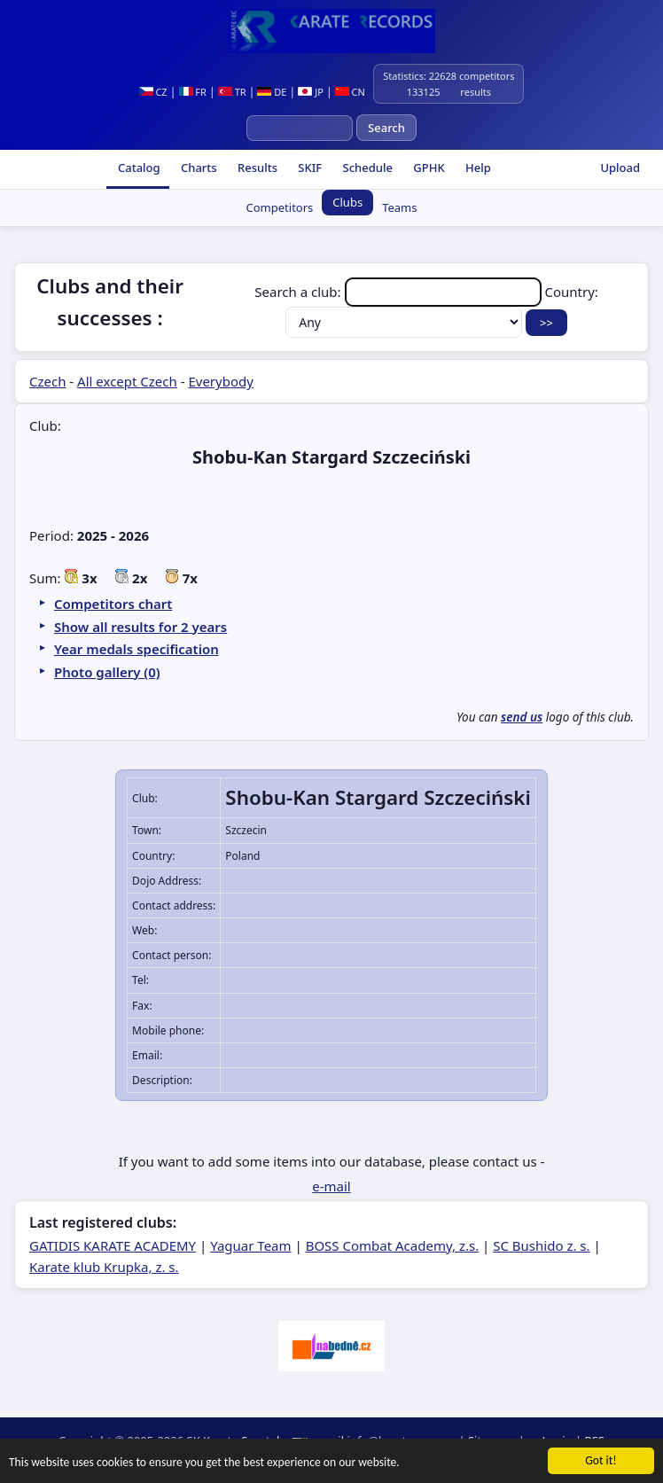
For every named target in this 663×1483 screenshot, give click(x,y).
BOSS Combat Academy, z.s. (393, 1245)
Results (256, 168)
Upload (620, 168)
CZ (153, 91)
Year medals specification (136, 649)
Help (477, 168)
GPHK (427, 168)
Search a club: (399, 292)
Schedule (366, 168)
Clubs (347, 202)
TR (232, 91)
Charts (197, 168)
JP (311, 91)
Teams (399, 207)
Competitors (280, 207)
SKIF (308, 168)
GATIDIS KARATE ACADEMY (112, 1245)
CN (350, 91)
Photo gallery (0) (107, 672)
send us (521, 717)
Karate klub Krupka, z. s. (104, 1267)
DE (271, 91)
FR (193, 91)
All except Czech (127, 381)
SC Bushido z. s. (541, 1245)
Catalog (137, 168)
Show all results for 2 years (140, 627)
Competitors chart (113, 604)
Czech (47, 381)
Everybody (220, 381)
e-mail (331, 1186)
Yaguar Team (250, 1245)
